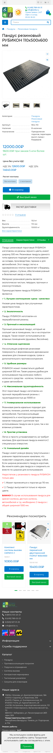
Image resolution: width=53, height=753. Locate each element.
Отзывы (43, 240)
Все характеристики (12, 231)
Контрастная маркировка (16, 674)
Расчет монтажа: (11, 176)
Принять (27, 746)
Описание (7, 240)
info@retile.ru (32, 10)
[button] (16, 590)
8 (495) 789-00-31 (33, 7)
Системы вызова (12, 671)
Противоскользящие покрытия (19, 663)
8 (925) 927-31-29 (12, 622)
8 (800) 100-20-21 (13, 615)
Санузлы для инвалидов (15, 682)
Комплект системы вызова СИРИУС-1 (13, 550)
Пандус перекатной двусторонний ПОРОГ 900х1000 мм (38, 553)
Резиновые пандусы (27, 29)
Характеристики (25, 240)
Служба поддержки (26, 646)
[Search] (31, 22)
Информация (26, 640)
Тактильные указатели (15, 678)
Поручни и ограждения (15, 667)
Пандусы (11, 29)
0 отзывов (20, 215)
